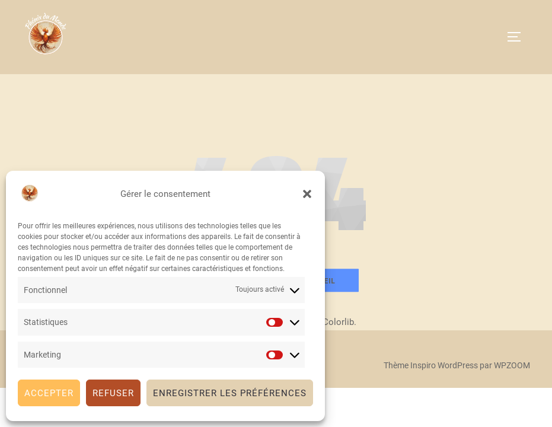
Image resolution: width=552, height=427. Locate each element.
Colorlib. (339, 322)
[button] (307, 194)
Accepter (49, 393)
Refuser (113, 393)
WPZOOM (512, 365)
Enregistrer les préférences (230, 393)
